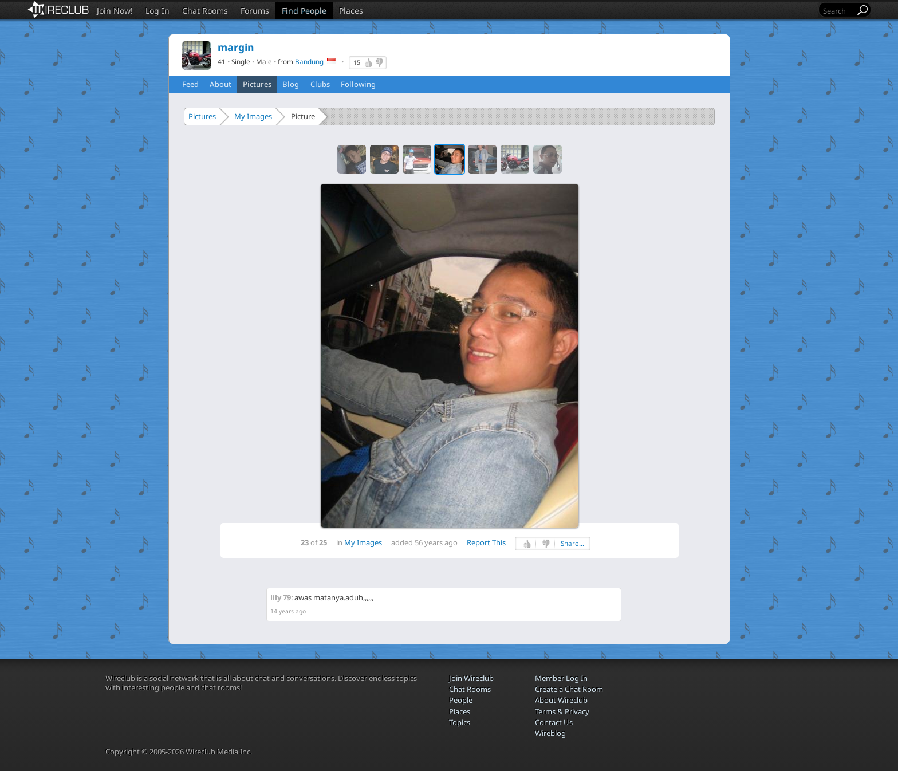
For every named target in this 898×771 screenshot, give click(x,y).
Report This (486, 542)
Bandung (309, 61)
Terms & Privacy (562, 711)
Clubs (320, 84)
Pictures (257, 84)
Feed (190, 84)
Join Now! (115, 10)
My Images (253, 116)
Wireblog (550, 733)
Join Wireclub (471, 678)
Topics (459, 722)
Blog (290, 84)
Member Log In (561, 678)
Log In (157, 10)
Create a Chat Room (569, 689)
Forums (255, 10)
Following (358, 84)
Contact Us (554, 722)
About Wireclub (561, 700)
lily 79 (280, 597)
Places (351, 10)
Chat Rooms (205, 10)
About (220, 84)
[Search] (837, 10)
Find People (304, 10)
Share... (572, 543)
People (460, 700)
